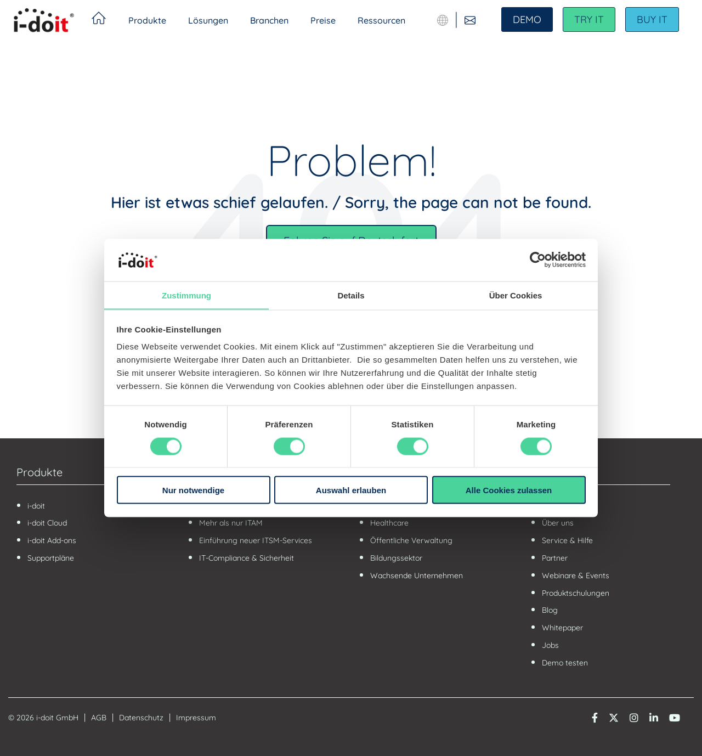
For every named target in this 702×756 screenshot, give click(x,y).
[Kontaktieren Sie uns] (470, 20)
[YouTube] (674, 716)
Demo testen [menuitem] (565, 663)
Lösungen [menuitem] (208, 20)
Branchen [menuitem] (269, 20)
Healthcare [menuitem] (389, 523)
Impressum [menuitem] (196, 718)
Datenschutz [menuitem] (141, 718)
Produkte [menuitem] (147, 20)
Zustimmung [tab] (186, 295)
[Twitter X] (613, 716)
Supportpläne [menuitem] (50, 558)
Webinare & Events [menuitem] (575, 575)
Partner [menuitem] (555, 558)
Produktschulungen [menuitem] (575, 593)
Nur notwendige (193, 490)
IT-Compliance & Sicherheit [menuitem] (246, 558)
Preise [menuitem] (323, 20)
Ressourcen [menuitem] (381, 20)
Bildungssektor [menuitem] (396, 558)
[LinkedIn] (654, 716)
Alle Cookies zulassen (509, 490)
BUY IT (652, 19)
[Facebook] (595, 716)
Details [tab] (350, 295)
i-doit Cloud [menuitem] (47, 523)
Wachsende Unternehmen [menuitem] (416, 575)
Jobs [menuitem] (550, 645)
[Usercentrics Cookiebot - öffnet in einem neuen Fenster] (538, 259)
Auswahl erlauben (351, 490)
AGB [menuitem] (98, 718)
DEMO (527, 19)
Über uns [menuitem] (558, 523)
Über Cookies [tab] (515, 295)
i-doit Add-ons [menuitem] (51, 540)
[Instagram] (634, 716)
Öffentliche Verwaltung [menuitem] (411, 540)
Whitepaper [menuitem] (562, 628)
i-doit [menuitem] (36, 506)
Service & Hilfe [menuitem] (567, 540)
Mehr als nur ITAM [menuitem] (231, 523)
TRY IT (589, 19)
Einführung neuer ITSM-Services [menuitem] (256, 540)
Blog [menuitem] (550, 610)
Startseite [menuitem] (98, 19)
